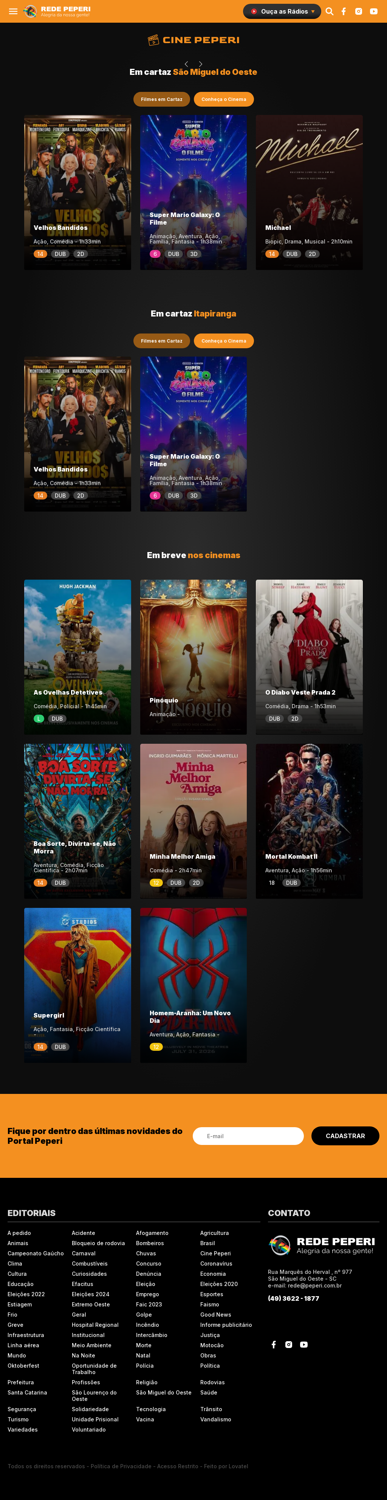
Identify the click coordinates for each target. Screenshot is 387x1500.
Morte (144, 1345)
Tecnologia (151, 1409)
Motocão (212, 1345)
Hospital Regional (95, 1325)
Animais (18, 1243)
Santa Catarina (27, 1392)
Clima (15, 1263)
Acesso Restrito (177, 1466)
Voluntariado (89, 1429)
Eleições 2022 (26, 1294)
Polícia (145, 1365)
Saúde (208, 1392)
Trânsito (211, 1409)
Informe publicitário (226, 1325)
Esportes (211, 1294)
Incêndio (147, 1325)
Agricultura (214, 1233)
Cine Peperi (215, 1253)
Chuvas (146, 1253)
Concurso (148, 1263)
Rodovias (212, 1382)
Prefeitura (21, 1382)
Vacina (145, 1419)
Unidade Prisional (95, 1419)
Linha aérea (23, 1345)
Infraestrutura (26, 1335)
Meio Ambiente (91, 1345)
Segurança (22, 1409)
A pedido (19, 1233)
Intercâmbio (151, 1335)
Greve (15, 1325)
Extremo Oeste (91, 1304)
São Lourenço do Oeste (94, 1395)
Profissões (86, 1382)
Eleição (145, 1284)
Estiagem (20, 1304)
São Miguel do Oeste (164, 1392)
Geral (79, 1314)
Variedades (23, 1429)
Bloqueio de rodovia (98, 1243)
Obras (208, 1355)
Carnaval (84, 1253)
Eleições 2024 (91, 1294)
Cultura (17, 1273)
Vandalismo (215, 1419)
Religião (147, 1382)
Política (210, 1365)
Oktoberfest (23, 1365)
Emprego (147, 1294)
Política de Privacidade (121, 1466)
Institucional (88, 1335)
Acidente (83, 1233)
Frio (12, 1314)
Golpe (144, 1314)
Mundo (17, 1355)
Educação (21, 1284)
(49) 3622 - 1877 (293, 1298)
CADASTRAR (345, 1136)
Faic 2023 (149, 1304)
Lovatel (238, 1466)
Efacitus (82, 1284)
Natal (143, 1355)
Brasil (207, 1243)
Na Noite (83, 1355)
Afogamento (152, 1233)
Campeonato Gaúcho (36, 1253)
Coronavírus (216, 1263)
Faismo (209, 1304)
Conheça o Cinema (223, 99)
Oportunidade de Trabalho (94, 1368)
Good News (215, 1314)
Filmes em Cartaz (162, 99)
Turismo (18, 1419)
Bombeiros (150, 1243)
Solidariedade (90, 1409)
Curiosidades (89, 1273)
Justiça (210, 1335)
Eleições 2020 (219, 1284)
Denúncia (148, 1273)
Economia (213, 1273)
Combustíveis (90, 1263)
